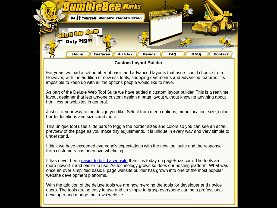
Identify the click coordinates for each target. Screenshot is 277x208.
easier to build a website (104, 160)
